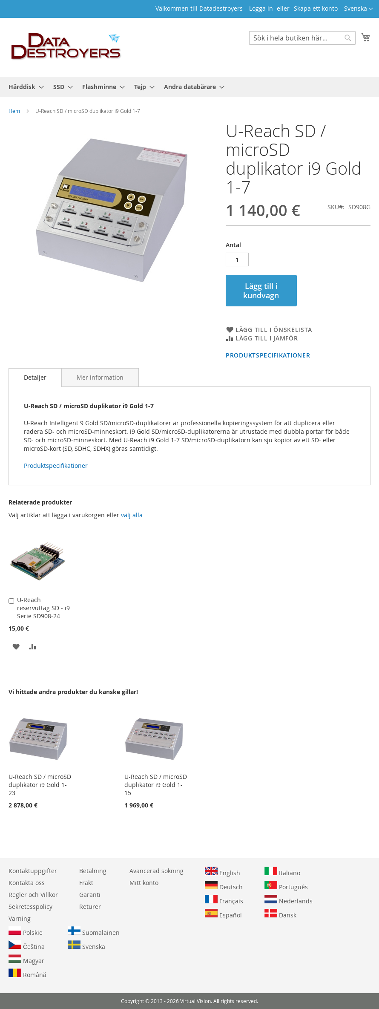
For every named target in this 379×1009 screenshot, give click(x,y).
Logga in (261, 8)
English (222, 872)
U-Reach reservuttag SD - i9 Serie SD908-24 (43, 608)
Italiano (282, 872)
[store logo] (66, 47)
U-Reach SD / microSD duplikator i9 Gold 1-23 (40, 785)
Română (27, 974)
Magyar (26, 959)
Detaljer (35, 377)
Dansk (280, 914)
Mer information (100, 377)
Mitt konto (143, 883)
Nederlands (288, 900)
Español (223, 914)
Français (224, 900)
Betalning (92, 871)
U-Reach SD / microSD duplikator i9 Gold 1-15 (155, 785)
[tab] (35, 377)
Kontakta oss (27, 883)
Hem (14, 110)
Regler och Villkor (33, 895)
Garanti (89, 895)
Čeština (27, 945)
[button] (358, 9)
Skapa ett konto (316, 8)
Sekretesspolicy (30, 906)
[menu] (189, 87)
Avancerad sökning (156, 871)
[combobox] (302, 38)
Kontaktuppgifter (33, 871)
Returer (90, 906)
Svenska (86, 945)
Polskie (26, 931)
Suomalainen (94, 931)
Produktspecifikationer (268, 355)
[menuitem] (23, 87)
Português (286, 886)
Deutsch (224, 886)
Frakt (86, 883)
